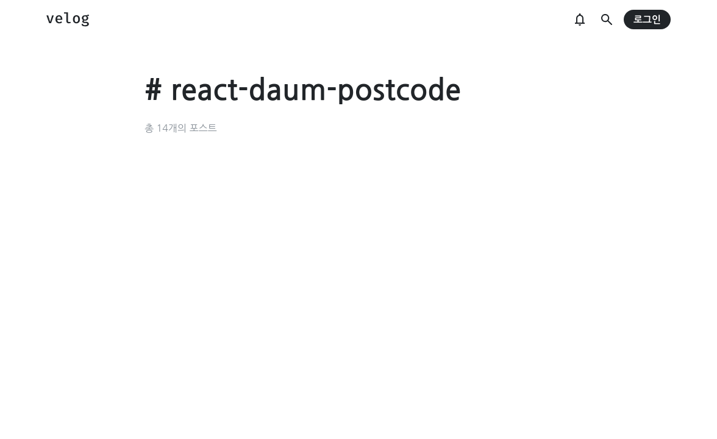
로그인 (647, 19)
